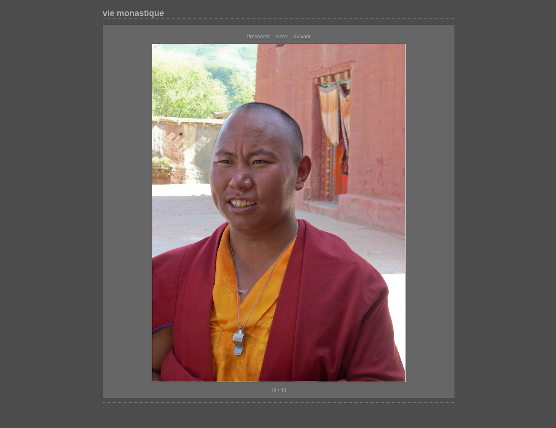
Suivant (301, 37)
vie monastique (133, 13)
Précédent (258, 37)
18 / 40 (278, 390)
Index (281, 37)
